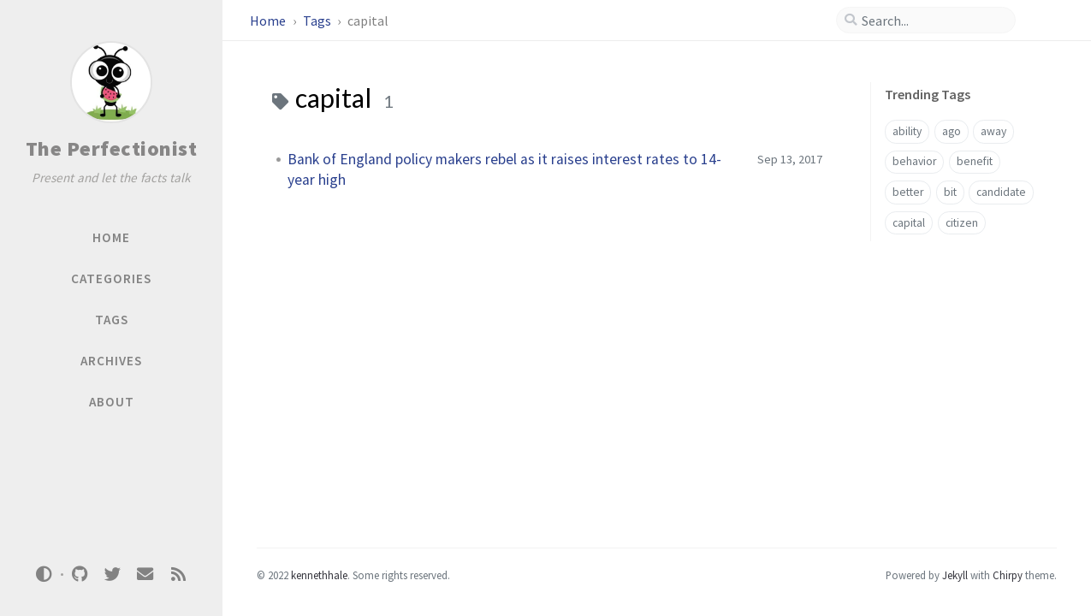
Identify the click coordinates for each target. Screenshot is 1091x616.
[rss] (178, 574)
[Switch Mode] (44, 574)
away (993, 131)
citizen (962, 223)
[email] (145, 574)
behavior (914, 161)
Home (269, 20)
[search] (932, 20)
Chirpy (1008, 575)
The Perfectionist (112, 148)
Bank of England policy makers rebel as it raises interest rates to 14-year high (504, 169)
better (907, 192)
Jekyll (955, 575)
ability (907, 131)
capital (908, 223)
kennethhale (319, 575)
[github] (79, 574)
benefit (975, 161)
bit (950, 192)
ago (951, 131)
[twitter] (112, 574)
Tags (318, 20)
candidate (1001, 192)
